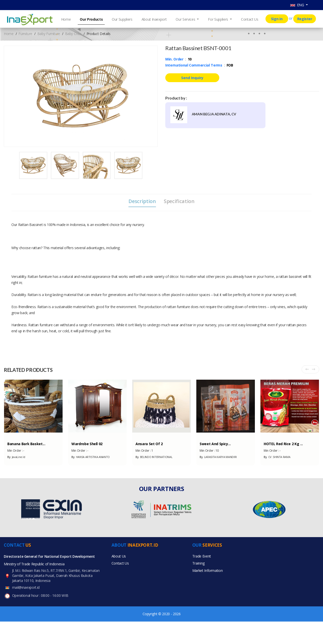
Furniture (25, 33)
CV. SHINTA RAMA (277, 457)
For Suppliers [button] (218, 19)
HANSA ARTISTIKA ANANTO (90, 457)
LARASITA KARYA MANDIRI (218, 457)
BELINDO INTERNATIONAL (154, 457)
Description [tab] (141, 201)
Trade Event (201, 556)
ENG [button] (297, 5)
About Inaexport (154, 19)
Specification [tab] (179, 201)
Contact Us (249, 19)
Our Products (91, 19)
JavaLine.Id (16, 457)
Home (66, 19)
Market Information (207, 572)
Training (198, 564)
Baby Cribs (73, 33)
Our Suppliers (122, 19)
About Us (119, 556)
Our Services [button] (186, 19)
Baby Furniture (48, 33)
